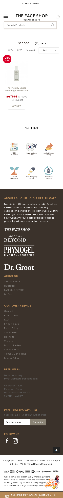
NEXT (19, 50)
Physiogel (9, 285)
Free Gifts (9, 336)
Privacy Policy (11, 358)
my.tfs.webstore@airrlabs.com (21, 378)
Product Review (12, 345)
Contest (8, 311)
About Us (11, 276)
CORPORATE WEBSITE (31, 3)
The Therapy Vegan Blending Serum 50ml (16, 89)
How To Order (11, 315)
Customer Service (17, 305)
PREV (10, 50)
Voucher (8, 341)
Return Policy (11, 328)
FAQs (7, 319)
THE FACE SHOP (12, 281)
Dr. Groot (9, 294)
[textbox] (30, 25)
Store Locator (11, 349)
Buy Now (16, 106)
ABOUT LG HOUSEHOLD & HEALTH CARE (30, 198)
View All (31, 50)
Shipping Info (11, 324)
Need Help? (12, 369)
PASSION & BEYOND (14, 290)
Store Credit (10, 332)
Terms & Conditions (15, 353)
